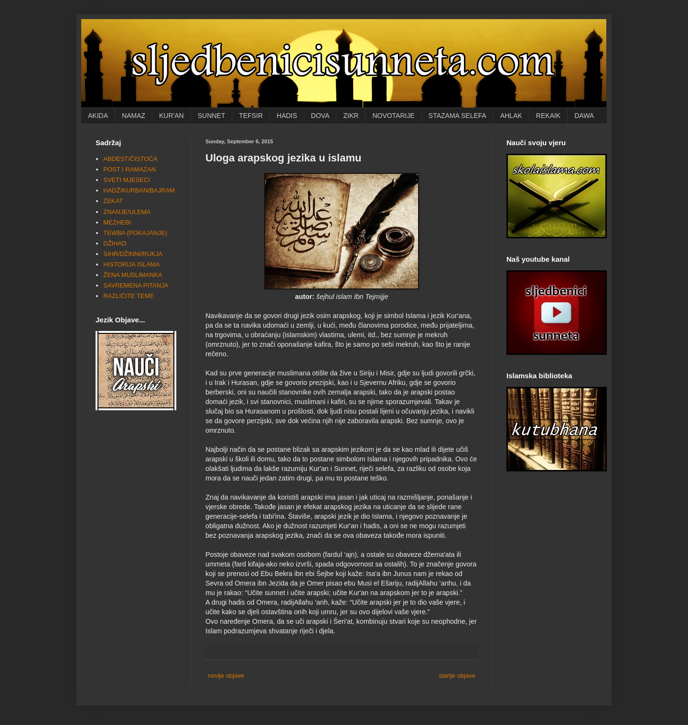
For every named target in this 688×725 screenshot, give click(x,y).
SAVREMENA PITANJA (135, 285)
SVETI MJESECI (126, 179)
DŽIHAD (114, 243)
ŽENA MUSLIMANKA (132, 274)
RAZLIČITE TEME (128, 295)
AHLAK (511, 115)
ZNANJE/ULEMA (126, 211)
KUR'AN (171, 115)
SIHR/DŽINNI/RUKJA (132, 253)
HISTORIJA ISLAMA (131, 264)
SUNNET (212, 115)
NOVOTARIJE (393, 115)
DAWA (584, 115)
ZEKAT (113, 200)
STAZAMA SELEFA (457, 115)
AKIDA (98, 115)
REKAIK (548, 115)
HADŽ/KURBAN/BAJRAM (139, 190)
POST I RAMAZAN (129, 169)
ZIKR (350, 115)
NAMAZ (133, 115)
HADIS (287, 115)
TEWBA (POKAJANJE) (135, 232)
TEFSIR (251, 115)
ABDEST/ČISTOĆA (130, 158)
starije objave (457, 675)
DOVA (320, 115)
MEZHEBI (117, 222)
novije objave (226, 675)
